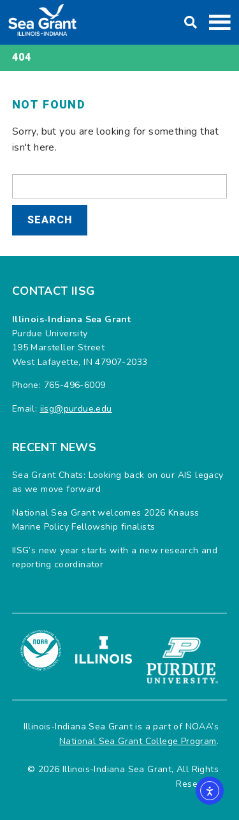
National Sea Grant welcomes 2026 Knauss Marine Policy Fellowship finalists (105, 520)
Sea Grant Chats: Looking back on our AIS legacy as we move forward (118, 482)
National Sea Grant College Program (138, 741)
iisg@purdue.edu (76, 409)
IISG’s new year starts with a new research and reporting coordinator (114, 557)
